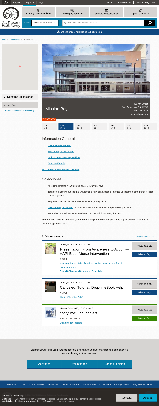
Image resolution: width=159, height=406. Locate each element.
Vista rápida (144, 245)
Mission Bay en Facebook (61, 151)
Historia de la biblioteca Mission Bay (19, 111)
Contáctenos (105, 384)
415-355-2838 (141, 110)
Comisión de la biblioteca (33, 384)
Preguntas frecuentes (142, 384)
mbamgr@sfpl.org (139, 114)
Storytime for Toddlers (71, 323)
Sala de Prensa (89, 384)
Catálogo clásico (121, 384)
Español (30, 2)
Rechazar (126, 397)
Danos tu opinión (114, 363)
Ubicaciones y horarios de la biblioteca (80, 32)
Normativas (53, 384)
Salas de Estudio (56, 163)
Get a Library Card (145, 2)
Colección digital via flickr (60, 207)
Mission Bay (10, 105)
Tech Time (65, 297)
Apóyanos (44, 363)
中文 (41, 2)
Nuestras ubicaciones (20, 96)
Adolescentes (124, 2)
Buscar (27, 23)
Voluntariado (79, 363)
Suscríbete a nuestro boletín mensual (60, 169)
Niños (109, 2)
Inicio (4, 40)
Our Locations (14, 40)
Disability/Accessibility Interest (75, 271)
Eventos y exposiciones (106, 13)
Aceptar (148, 397)
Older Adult (97, 271)
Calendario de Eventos (59, 145)
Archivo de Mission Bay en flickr (64, 157)
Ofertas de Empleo (70, 384)
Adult (63, 259)
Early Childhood (70, 318)
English (17, 2)
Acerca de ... (12, 384)
